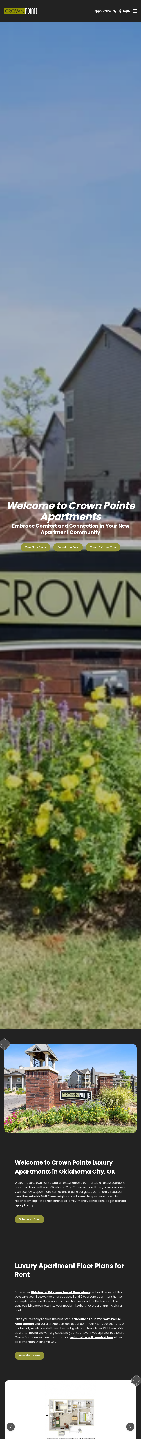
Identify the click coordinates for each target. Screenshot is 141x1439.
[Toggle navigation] (135, 11)
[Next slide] (130, 1427)
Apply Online (102, 11)
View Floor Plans (35, 547)
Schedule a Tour (68, 547)
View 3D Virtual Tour (103, 547)
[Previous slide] (11, 1427)
